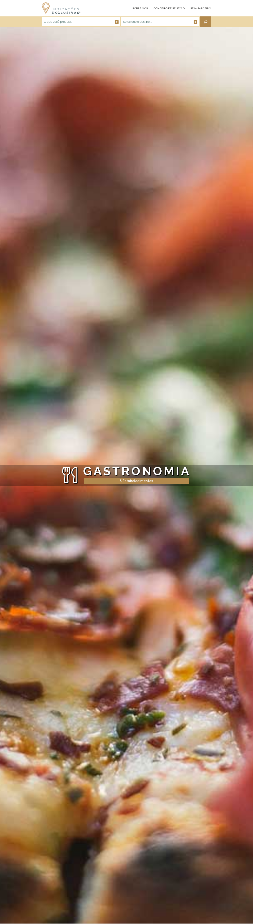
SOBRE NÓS (140, 8)
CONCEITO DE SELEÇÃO (169, 8)
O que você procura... (81, 22)
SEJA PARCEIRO (200, 8)
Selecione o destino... (160, 22)
